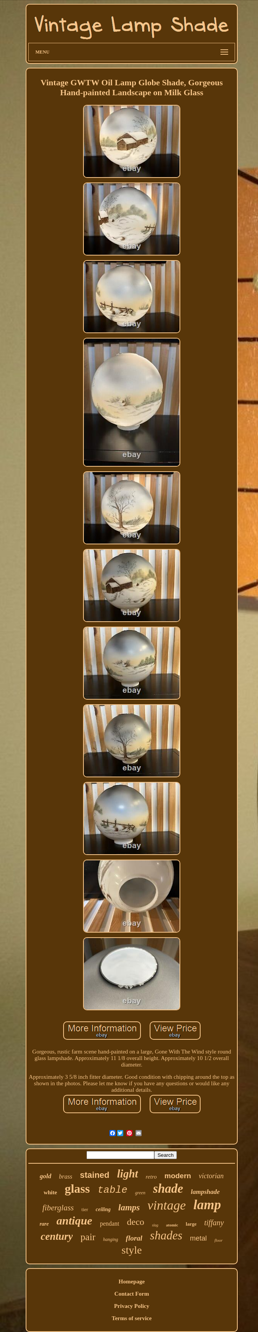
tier (85, 1209)
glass (77, 1188)
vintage (166, 1205)
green (140, 1192)
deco (135, 1222)
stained (94, 1175)
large (191, 1224)
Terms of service (132, 1318)
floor (218, 1240)
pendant (109, 1223)
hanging (110, 1239)
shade (168, 1188)
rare (44, 1224)
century (57, 1236)
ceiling (103, 1209)
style (132, 1250)
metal (198, 1238)
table (112, 1190)
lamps (129, 1207)
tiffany (214, 1222)
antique (74, 1220)
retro (151, 1177)
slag (155, 1225)
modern (177, 1176)
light (127, 1174)
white (50, 1192)
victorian (211, 1176)
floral (134, 1238)
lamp (207, 1204)
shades (166, 1235)
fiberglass (58, 1207)
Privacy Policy (131, 1306)
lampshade (205, 1191)
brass (65, 1176)
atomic (172, 1225)
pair (87, 1237)
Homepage (132, 1281)
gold (45, 1176)
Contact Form (131, 1294)
